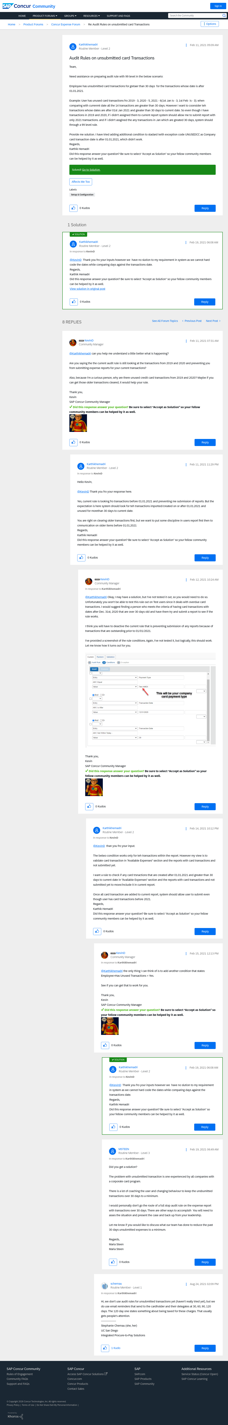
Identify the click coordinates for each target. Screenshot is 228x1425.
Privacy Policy (13, 1405)
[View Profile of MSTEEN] (123, 1149)
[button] (186, 45)
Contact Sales (75, 1388)
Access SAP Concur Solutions (87, 1374)
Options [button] (211, 23)
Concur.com (74, 1378)
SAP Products (143, 1378)
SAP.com (140, 1374)
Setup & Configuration (82, 194)
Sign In (218, 6)
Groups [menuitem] (69, 15)
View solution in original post (87, 288)
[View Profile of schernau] (116, 1283)
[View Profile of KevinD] (89, 340)
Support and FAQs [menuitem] (118, 15)
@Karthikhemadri (80, 353)
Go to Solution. (91, 169)
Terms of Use (28, 1405)
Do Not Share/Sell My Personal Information (57, 1405)
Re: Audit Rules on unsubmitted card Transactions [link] (118, 24)
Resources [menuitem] (90, 15)
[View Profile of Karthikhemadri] (88, 44)
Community (44, 6)
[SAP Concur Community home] (17, 6)
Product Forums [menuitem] (44, 15)
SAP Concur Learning (194, 1378)
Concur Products (77, 1383)
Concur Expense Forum (65, 24)
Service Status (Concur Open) (200, 1374)
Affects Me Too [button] (81, 181)
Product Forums (33, 24)
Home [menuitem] (22, 15)
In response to (82, 251)
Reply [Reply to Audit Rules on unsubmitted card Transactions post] (205, 208)
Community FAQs (17, 1378)
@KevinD (76, 259)
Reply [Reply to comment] (204, 301)
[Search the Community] (197, 15)
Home (11, 24)
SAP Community (144, 1383)
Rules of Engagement (20, 1374)
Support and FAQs (18, 1383)
